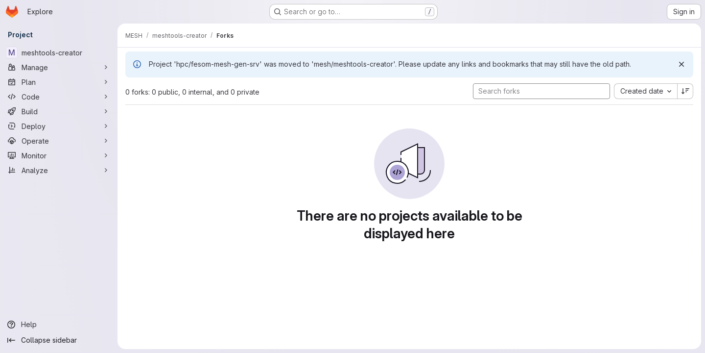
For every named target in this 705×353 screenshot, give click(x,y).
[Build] (59, 111)
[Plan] (59, 82)
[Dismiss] (681, 64)
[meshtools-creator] (59, 52)
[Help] (59, 324)
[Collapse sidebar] (59, 340)
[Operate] (59, 141)
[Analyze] (59, 170)
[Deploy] (59, 126)
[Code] (59, 96)
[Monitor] (59, 155)
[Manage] (59, 67)
